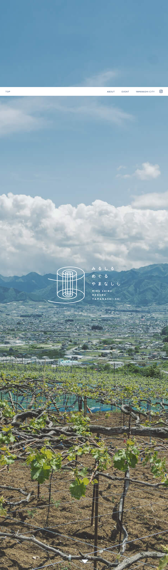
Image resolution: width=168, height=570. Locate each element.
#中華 (153, 527)
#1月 (153, 552)
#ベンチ (153, 517)
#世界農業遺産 (153, 540)
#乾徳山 (153, 507)
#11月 (153, 561)
